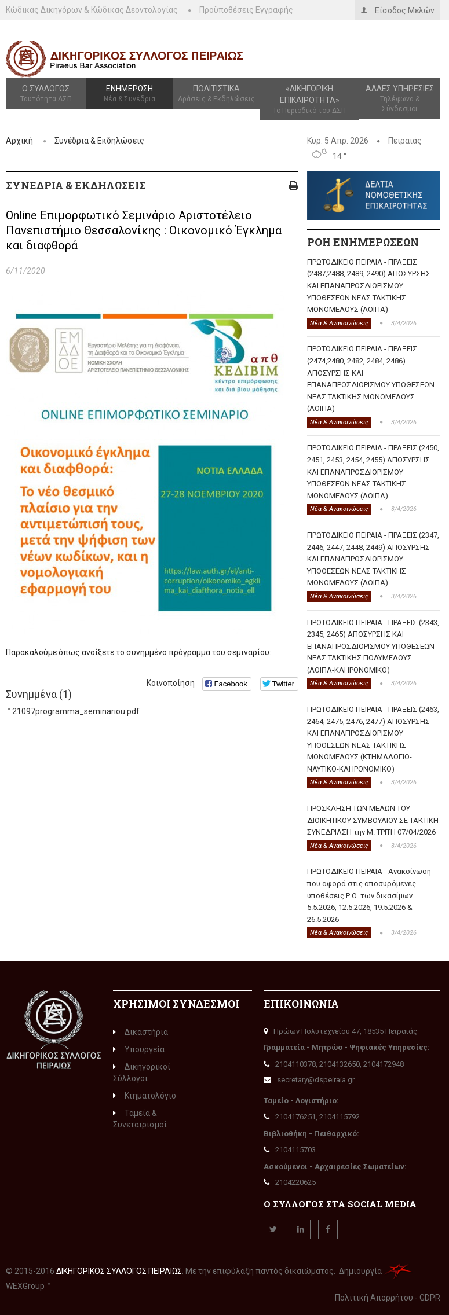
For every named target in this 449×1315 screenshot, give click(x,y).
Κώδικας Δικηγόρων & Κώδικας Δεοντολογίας (92, 9)
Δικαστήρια (140, 1032)
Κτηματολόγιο (144, 1095)
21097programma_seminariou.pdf (76, 711)
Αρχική (19, 140)
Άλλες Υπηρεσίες (400, 99)
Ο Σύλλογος (45, 94)
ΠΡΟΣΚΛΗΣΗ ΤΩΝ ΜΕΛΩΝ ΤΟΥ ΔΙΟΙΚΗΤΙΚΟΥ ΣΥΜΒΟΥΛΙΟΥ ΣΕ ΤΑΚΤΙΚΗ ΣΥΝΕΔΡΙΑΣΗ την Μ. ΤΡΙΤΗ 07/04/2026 (373, 820)
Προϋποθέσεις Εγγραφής (246, 9)
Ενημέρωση (129, 94)
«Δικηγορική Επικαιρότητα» (309, 100)
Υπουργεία (139, 1049)
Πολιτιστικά (216, 94)
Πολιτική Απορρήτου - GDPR (387, 1297)
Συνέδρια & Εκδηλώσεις (99, 140)
